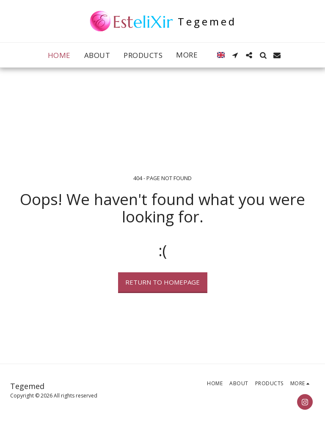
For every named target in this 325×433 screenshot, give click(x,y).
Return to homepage (162, 282)
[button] (235, 55)
